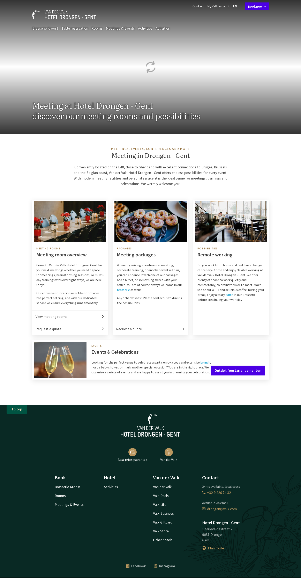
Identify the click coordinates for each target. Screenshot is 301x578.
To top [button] (17, 409)
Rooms (97, 28)
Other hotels (162, 539)
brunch (205, 362)
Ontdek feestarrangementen (238, 370)
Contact (198, 6)
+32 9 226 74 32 (216, 492)
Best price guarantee (132, 455)
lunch (229, 295)
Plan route (213, 548)
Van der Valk (168, 455)
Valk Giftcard (162, 522)
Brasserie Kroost (45, 28)
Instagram (164, 566)
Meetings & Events (120, 28)
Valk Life (159, 504)
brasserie (123, 290)
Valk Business (163, 513)
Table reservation (74, 28)
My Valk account (218, 6)
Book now (257, 6)
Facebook (136, 566)
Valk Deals (161, 495)
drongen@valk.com (219, 508)
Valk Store (161, 531)
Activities (145, 28)
